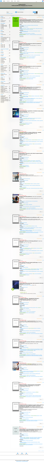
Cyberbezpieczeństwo (23, 28)
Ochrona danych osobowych (30, 52)
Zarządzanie (27, 308)
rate (43, 17)
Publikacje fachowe (25, 49)
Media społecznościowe (39, 28)
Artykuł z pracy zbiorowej (29, 393)
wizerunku (26, 29)
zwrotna (32, 28)
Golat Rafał (22, 136)
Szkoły (24, 308)
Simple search (8, 13)
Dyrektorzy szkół (22, 305)
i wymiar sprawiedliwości (31, 56)
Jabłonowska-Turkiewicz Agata (32, 25)
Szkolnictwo (30, 204)
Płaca (37, 307)
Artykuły (21, 49)
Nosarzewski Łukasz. (24, 287)
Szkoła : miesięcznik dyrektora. (30, 312)
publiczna (23, 52)
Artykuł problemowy (23, 120)
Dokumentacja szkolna (37, 349)
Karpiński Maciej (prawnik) (24, 92)
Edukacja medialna (22, 437)
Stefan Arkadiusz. (23, 345)
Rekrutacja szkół (30, 349)
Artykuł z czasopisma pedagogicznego (35, 185)
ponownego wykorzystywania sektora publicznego (31, 269)
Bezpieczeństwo (27, 160)
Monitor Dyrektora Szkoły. (29, 78)
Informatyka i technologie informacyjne (25, 33)
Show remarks (21, 36)
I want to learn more (18, 461)
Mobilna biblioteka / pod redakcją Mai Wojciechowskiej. (33, 396)
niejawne (27, 248)
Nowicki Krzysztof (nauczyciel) (25, 178)
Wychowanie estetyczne (33, 438)
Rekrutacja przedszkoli (23, 349)
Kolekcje (11, 13)
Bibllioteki (21, 160)
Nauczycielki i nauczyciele (31, 307)
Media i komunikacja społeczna (37, 395)
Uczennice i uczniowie (36, 183)
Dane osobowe (33, 160)
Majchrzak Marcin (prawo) (24, 302)
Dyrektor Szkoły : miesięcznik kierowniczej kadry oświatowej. (34, 188)
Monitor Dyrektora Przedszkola (30, 57)
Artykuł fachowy (22, 98)
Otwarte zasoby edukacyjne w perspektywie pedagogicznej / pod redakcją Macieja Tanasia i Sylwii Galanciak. (31, 444)
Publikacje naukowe (25, 347)
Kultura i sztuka (22, 100)
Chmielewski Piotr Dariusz (24, 388)
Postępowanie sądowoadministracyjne (25, 415)
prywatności (36, 161)
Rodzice (32, 183)
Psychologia (33, 33)
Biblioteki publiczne (22, 139)
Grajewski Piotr (23, 25)
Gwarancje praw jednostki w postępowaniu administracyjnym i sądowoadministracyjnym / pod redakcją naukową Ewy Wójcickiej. (31, 420)
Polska (27, 53)
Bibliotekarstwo (22, 248)
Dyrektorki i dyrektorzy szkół (24, 307)
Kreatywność (27, 437)
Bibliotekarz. (27, 166)
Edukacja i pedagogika (23, 56)
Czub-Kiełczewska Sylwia (24, 114)
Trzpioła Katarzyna (23, 222)
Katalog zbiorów (22, 9)
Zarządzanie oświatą (23, 53)
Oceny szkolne (22, 183)
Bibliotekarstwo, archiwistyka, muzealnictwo (26, 273)
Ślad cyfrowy (31, 29)
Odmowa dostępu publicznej (34, 371)
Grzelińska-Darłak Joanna (24, 47)
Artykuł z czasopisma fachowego (24, 185)
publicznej (39, 52)
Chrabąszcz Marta (23, 367)
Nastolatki (21, 29)
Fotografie (28, 28)
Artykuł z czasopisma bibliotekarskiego (30, 98)
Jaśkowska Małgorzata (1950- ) (25, 412)
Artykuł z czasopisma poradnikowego (29, 228)
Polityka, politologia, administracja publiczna (26, 230)
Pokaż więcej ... (2, 102)
